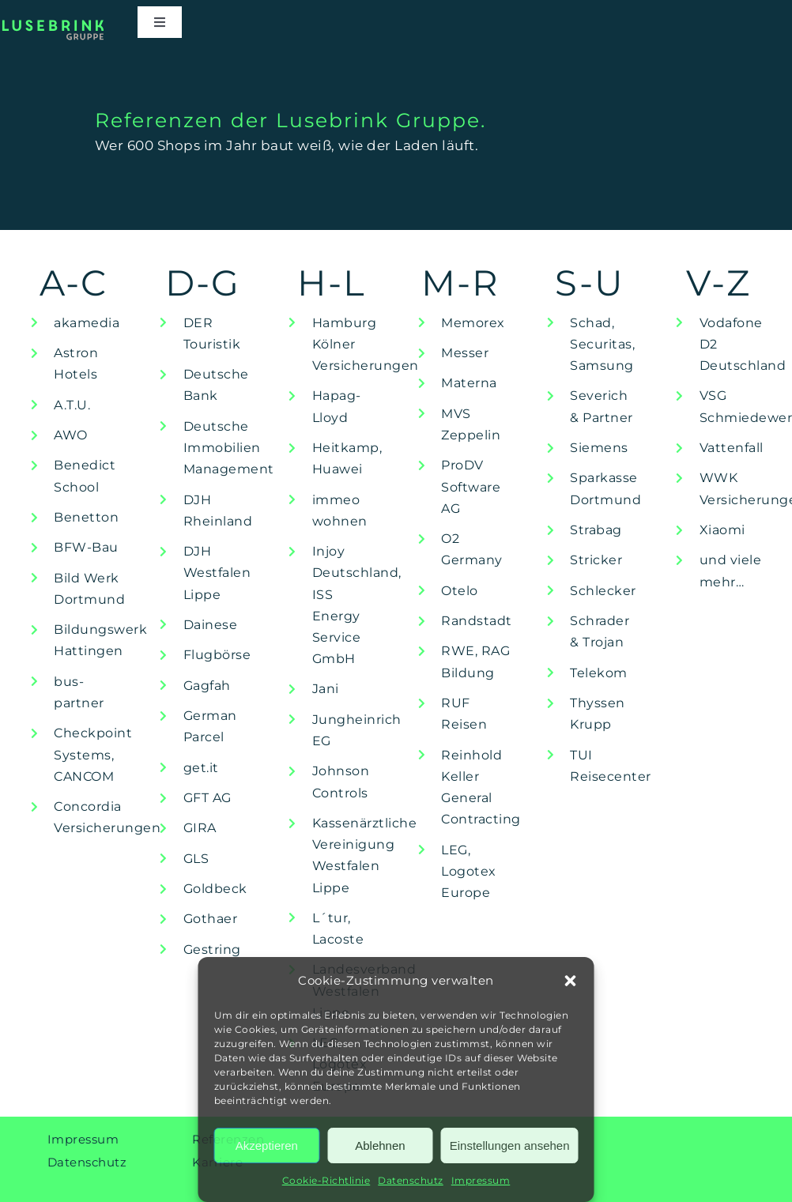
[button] (571, 981)
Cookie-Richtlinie (326, 1180)
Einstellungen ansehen (510, 1145)
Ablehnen (380, 1145)
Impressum (481, 1180)
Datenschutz (410, 1180)
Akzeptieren (267, 1145)
